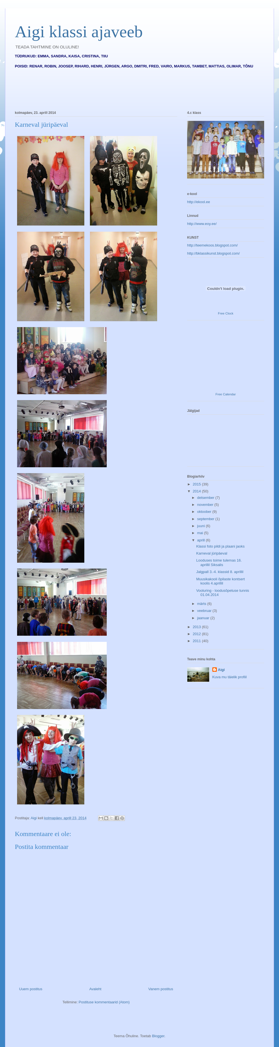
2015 (197, 484)
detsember (206, 498)
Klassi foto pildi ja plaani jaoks (220, 546)
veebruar (205, 611)
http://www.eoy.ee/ (202, 224)
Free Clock (225, 313)
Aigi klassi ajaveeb (79, 31)
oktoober (204, 512)
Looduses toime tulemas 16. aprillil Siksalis (219, 562)
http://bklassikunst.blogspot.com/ (213, 253)
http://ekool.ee (198, 202)
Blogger (158, 1036)
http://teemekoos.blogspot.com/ (212, 245)
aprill (201, 540)
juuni (201, 526)
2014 (197, 491)
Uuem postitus (30, 989)
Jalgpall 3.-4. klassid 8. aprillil (219, 572)
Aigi (221, 670)
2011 (197, 641)
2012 (197, 634)
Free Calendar (225, 394)
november (205, 505)
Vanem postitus (160, 989)
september (206, 519)
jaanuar (203, 618)
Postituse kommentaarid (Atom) (104, 1002)
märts (202, 604)
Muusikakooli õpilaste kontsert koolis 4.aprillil (220, 581)
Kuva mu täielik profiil (229, 677)
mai (200, 533)
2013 (197, 627)
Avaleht (95, 989)
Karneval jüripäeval (211, 553)
